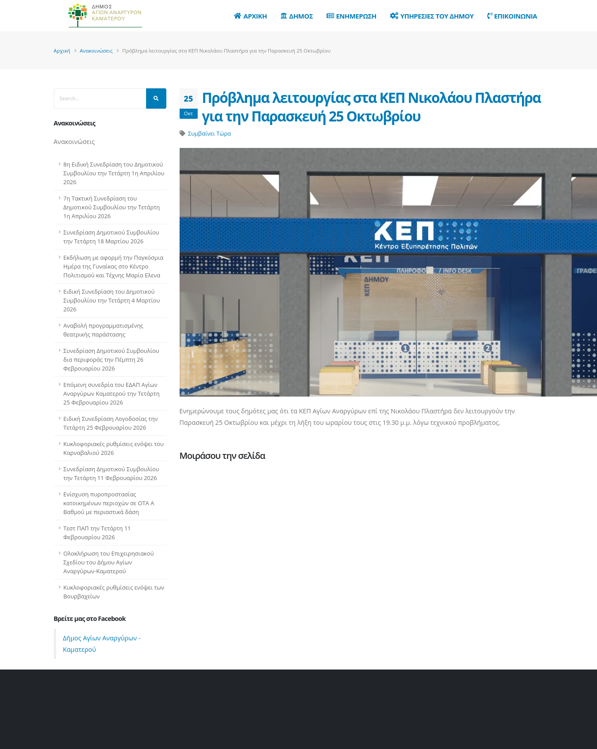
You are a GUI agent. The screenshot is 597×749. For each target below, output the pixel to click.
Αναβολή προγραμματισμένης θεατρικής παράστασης (103, 330)
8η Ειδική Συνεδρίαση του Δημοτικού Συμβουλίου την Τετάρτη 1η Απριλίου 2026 (114, 173)
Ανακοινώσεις (96, 50)
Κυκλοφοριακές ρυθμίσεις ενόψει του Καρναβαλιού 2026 (114, 448)
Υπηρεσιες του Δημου (432, 15)
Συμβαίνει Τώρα (209, 133)
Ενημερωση (351, 15)
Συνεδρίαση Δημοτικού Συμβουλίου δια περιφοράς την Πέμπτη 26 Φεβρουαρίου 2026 (111, 359)
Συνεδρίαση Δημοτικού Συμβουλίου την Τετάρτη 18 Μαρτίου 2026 (111, 236)
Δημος (297, 15)
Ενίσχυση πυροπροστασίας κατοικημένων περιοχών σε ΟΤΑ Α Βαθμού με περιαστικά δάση (109, 503)
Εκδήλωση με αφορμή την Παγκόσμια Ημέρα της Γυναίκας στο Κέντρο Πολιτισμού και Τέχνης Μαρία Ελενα (114, 266)
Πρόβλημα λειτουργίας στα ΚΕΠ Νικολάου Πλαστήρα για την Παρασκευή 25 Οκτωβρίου (371, 106)
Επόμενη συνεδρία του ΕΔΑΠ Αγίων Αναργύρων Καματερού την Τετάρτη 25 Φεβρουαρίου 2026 (112, 393)
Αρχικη (250, 15)
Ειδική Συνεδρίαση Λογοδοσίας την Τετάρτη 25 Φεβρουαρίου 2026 (111, 423)
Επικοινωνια (512, 15)
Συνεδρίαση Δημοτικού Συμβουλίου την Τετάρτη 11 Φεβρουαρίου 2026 (111, 473)
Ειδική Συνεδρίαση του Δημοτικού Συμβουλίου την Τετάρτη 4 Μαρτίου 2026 (112, 300)
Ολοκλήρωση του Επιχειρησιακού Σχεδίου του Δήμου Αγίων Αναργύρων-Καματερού (109, 562)
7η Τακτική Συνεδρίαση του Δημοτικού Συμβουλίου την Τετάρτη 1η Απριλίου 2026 (112, 207)
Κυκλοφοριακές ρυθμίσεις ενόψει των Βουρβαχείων (114, 591)
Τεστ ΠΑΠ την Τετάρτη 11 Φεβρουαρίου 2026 (97, 532)
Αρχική (62, 50)
